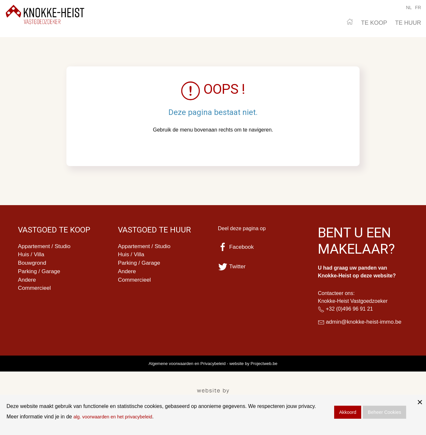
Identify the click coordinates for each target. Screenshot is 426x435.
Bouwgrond (33, 264)
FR (418, 7)
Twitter (232, 266)
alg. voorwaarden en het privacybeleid (117, 416)
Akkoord (347, 412)
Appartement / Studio (45, 246)
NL (409, 7)
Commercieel (35, 290)
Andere (27, 281)
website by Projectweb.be (253, 363)
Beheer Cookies (384, 412)
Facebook (236, 247)
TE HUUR (408, 23)
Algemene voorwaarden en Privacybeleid (187, 363)
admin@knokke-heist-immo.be (365, 322)
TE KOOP (374, 23)
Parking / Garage (40, 273)
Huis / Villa (32, 255)
